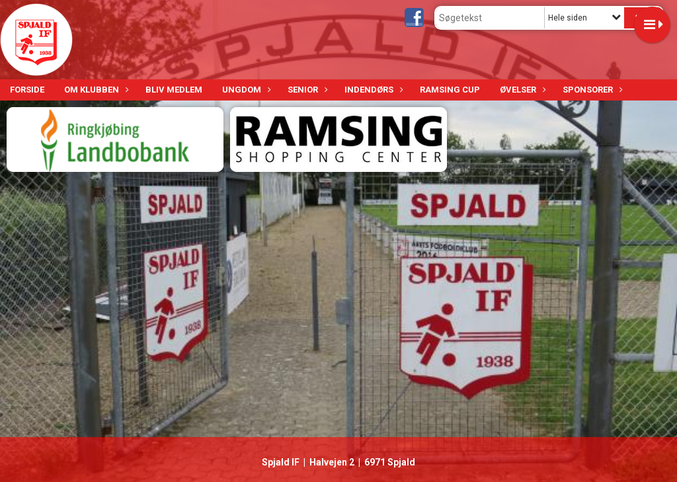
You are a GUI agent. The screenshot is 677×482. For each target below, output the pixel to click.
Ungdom (245, 90)
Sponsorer (591, 90)
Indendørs (372, 90)
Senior (306, 90)
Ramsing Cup (450, 90)
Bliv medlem (173, 90)
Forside (27, 90)
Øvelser (521, 90)
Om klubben (95, 90)
